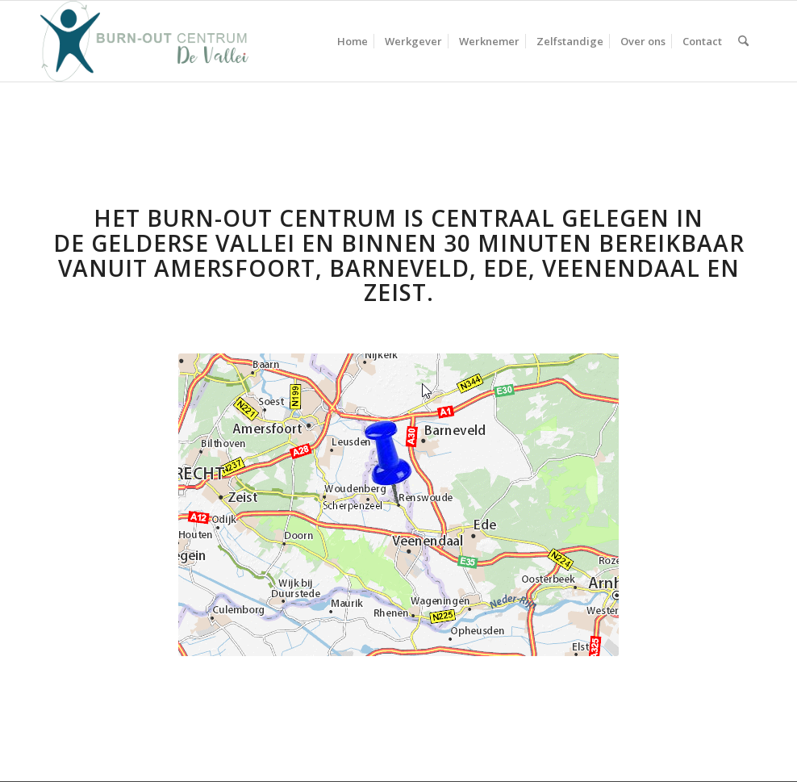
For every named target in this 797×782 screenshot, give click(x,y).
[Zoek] (743, 41)
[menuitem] (352, 41)
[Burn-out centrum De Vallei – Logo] (144, 41)
